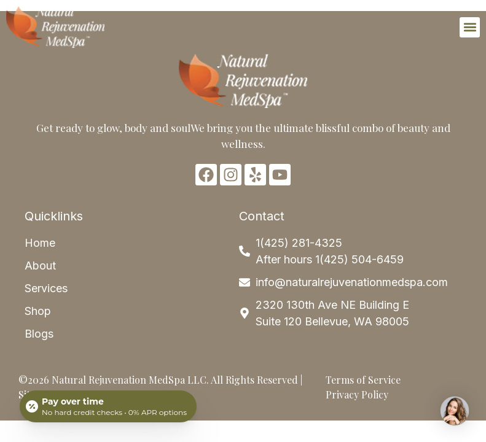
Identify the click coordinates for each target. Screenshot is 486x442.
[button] (470, 27)
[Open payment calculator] (108, 406)
